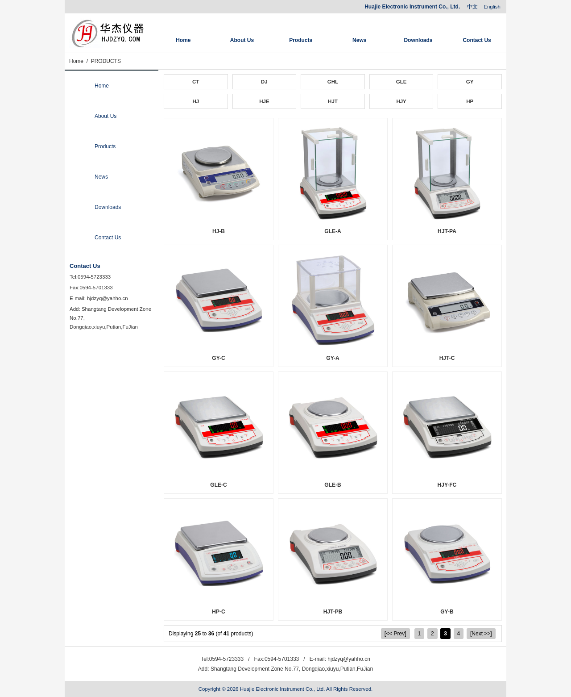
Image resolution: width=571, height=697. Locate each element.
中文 (472, 6)
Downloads (418, 40)
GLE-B (332, 485)
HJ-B (218, 231)
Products (300, 40)
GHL (332, 81)
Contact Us (477, 40)
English (492, 6)
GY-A (332, 358)
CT (195, 81)
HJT (333, 101)
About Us (242, 40)
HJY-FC (447, 485)
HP (469, 101)
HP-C (218, 612)
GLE (401, 81)
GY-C (218, 358)
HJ (195, 101)
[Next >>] (481, 633)
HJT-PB (333, 612)
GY (470, 81)
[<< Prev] (395, 633)
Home (183, 40)
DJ (264, 81)
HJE (264, 101)
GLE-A (332, 231)
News (359, 40)
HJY (401, 101)
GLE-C (218, 485)
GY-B (446, 612)
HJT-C (447, 358)
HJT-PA (447, 231)
